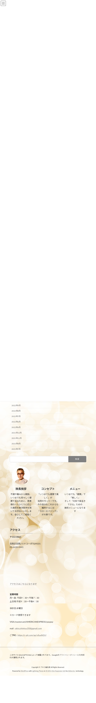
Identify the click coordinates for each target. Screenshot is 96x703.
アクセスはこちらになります (23, 584)
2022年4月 (16, 427)
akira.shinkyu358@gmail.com (28, 628)
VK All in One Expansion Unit (55, 671)
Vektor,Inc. (71, 671)
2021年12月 (17, 432)
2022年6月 (16, 422)
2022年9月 (16, 405)
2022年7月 (16, 416)
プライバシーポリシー (68, 655)
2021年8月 (16, 443)
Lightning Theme (38, 671)
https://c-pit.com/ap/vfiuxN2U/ (32, 635)
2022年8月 (16, 411)
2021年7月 (16, 449)
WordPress (24, 671)
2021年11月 (17, 438)
